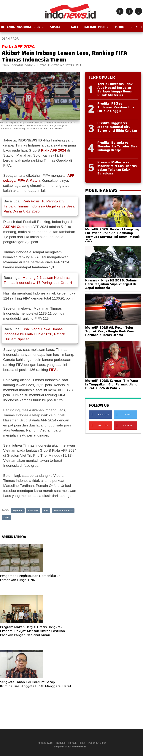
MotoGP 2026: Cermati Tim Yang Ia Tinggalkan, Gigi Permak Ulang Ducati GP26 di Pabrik (111, 384)
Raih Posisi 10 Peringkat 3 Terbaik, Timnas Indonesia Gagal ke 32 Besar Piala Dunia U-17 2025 (40, 206)
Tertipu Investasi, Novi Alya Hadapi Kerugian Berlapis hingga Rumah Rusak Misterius (115, 89)
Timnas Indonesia (63, 510)
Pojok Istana (119, 28)
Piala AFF (33, 510)
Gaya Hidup (74, 28)
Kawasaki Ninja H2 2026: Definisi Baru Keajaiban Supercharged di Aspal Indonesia (111, 284)
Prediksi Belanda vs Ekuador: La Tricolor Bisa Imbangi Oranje (117, 146)
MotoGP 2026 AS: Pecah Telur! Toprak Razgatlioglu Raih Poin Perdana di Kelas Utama (109, 331)
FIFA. (53, 370)
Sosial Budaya (55, 28)
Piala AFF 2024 (53, 150)
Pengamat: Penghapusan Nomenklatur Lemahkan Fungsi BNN (30, 577)
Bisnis (38, 27)
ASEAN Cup (13, 227)
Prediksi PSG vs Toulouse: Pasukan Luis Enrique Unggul (115, 107)
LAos (6, 517)
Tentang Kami (45, 742)
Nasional (24, 27)
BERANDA (8, 27)
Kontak (72, 742)
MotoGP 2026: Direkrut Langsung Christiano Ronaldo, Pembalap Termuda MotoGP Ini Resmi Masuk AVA (112, 235)
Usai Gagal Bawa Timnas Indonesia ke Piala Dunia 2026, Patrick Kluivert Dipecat (34, 334)
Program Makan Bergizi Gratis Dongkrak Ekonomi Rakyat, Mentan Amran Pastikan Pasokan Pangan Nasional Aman (32, 631)
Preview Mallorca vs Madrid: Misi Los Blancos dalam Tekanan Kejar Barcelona (117, 168)
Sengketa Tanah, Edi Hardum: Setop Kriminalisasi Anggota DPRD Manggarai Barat (35, 684)
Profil (103, 27)
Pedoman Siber (97, 742)
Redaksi (61, 742)
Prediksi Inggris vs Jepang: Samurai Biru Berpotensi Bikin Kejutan (117, 126)
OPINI (135, 27)
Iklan (82, 742)
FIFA (46, 510)
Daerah (90, 27)
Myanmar (18, 510)
